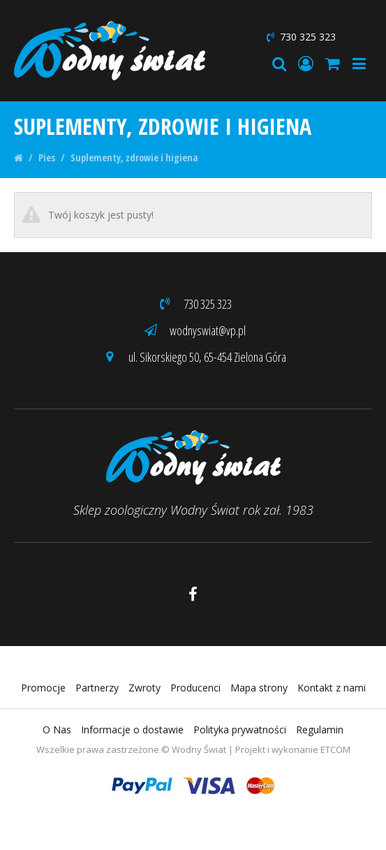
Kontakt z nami (331, 687)
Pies (46, 158)
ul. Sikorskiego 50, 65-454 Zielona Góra (193, 357)
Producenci (195, 687)
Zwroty (144, 687)
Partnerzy (97, 687)
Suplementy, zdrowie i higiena (134, 158)
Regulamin (319, 729)
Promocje (43, 687)
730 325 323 (300, 36)
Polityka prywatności (239, 729)
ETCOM (335, 749)
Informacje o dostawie (132, 729)
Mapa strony (259, 687)
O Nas (57, 729)
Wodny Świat (199, 749)
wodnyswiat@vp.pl (193, 330)
